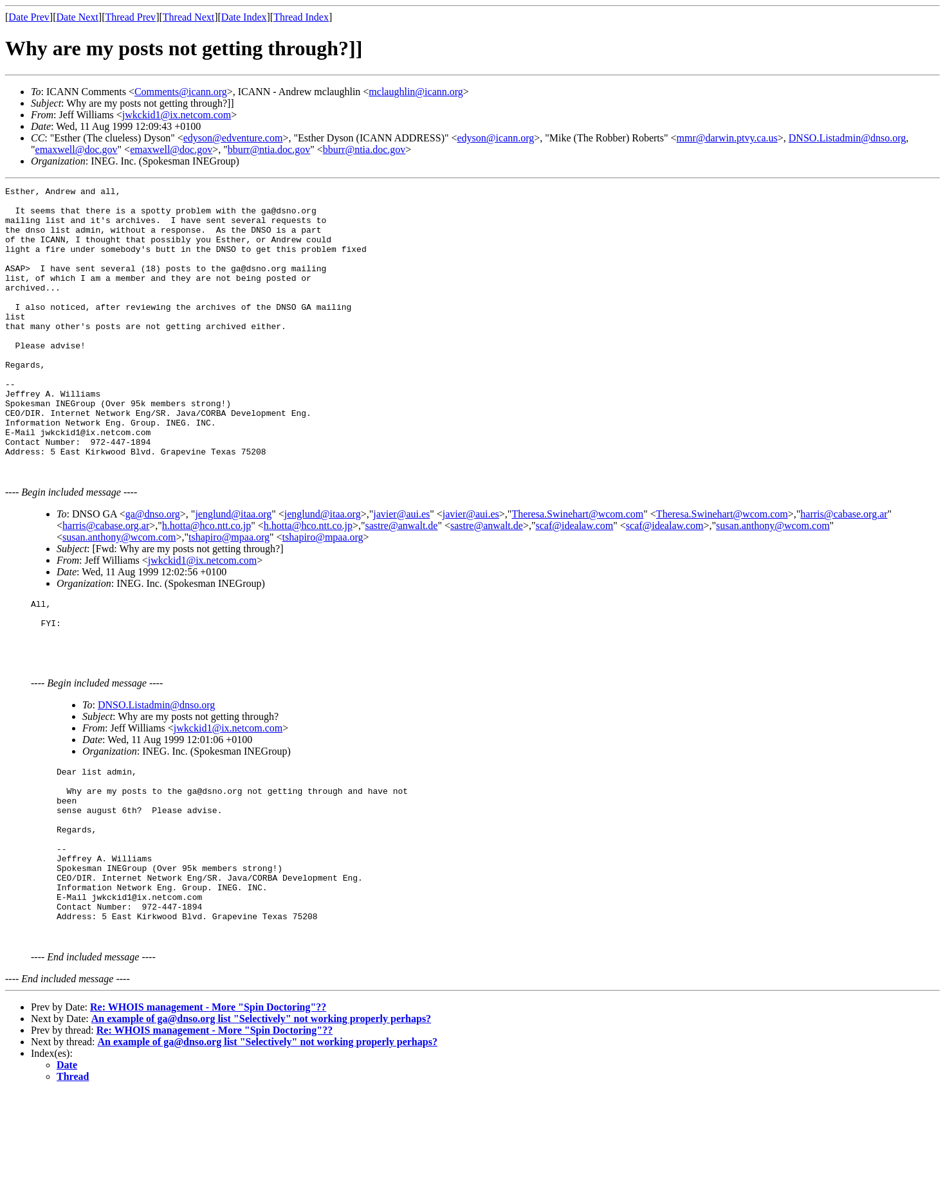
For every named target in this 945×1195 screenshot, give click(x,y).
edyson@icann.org (496, 137)
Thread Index (301, 17)
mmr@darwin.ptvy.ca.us (727, 137)
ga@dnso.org (152, 569)
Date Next (77, 17)
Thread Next (188, 17)
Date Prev (29, 17)
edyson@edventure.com (233, 137)
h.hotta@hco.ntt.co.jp (206, 581)
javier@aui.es (401, 569)
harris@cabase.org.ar (843, 569)
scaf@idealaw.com (574, 581)
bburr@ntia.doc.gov (269, 149)
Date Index (244, 17)
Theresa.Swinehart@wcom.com (577, 569)
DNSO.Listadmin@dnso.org (847, 137)
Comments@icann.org (180, 91)
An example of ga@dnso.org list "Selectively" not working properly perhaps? (261, 1120)
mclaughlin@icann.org (416, 91)
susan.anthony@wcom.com (772, 581)
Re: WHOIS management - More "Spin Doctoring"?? (208, 1109)
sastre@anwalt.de (401, 581)
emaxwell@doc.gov (76, 149)
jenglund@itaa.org (233, 569)
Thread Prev (130, 17)
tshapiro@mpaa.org (229, 593)
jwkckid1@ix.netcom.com (176, 114)
